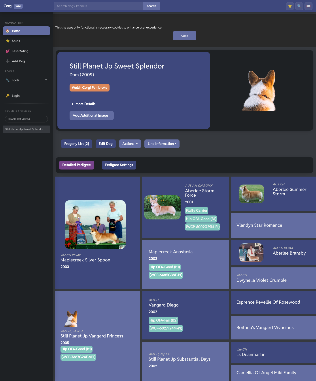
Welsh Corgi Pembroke (89, 87)
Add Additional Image (90, 115)
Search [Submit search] (151, 6)
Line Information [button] (161, 143)
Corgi (13, 6)
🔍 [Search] (299, 6)
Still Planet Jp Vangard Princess (92, 334)
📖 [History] (308, 6)
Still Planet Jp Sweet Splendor (24, 129)
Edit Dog (105, 143)
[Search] (98, 6)
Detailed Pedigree (76, 165)
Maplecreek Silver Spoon (90, 258)
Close (184, 35)
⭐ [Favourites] (290, 6)
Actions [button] (128, 143)
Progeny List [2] (76, 143)
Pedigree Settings (119, 165)
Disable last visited (19, 119)
